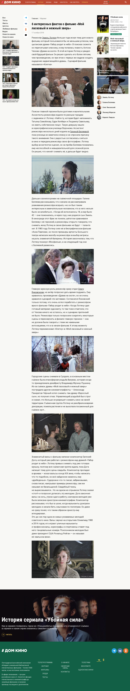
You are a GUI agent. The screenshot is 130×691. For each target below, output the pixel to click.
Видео (5, 32)
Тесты (5, 20)
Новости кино (8, 37)
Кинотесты (64, 2)
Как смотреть (74, 2)
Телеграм (86, 662)
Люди (56, 2)
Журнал (40, 2)
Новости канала (8, 34)
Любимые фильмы (10, 29)
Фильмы (48, 2)
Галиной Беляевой (79, 131)
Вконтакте (86, 666)
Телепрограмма (30, 2)
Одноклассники (85, 670)
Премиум (85, 2)
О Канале (65, 662)
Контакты (65, 672)
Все (3, 18)
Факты (5, 23)
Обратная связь (65, 667)
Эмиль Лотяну (49, 37)
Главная (35, 18)
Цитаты (5, 26)
